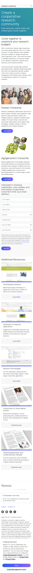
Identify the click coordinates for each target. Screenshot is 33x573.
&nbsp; (16, 226)
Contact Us (11, 507)
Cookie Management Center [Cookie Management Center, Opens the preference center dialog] (16, 569)
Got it (16, 565)
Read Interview (16, 425)
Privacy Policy (10, 559)
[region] (16, 555)
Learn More (7, 179)
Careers (3, 507)
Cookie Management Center (12, 555)
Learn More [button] (7, 131)
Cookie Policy (24, 557)
